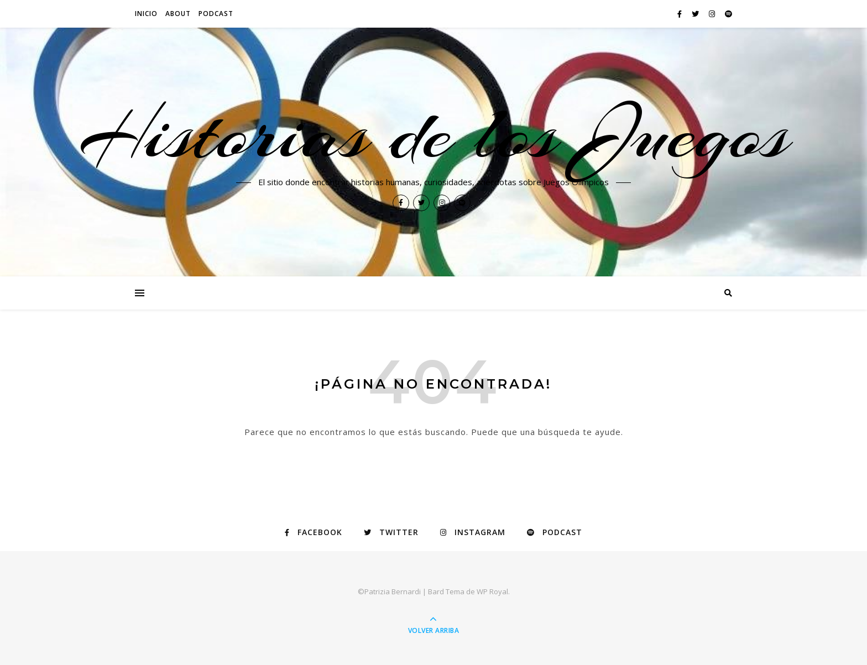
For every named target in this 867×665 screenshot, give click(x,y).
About (178, 13)
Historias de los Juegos (434, 133)
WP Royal (492, 591)
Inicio (146, 13)
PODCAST (216, 13)
